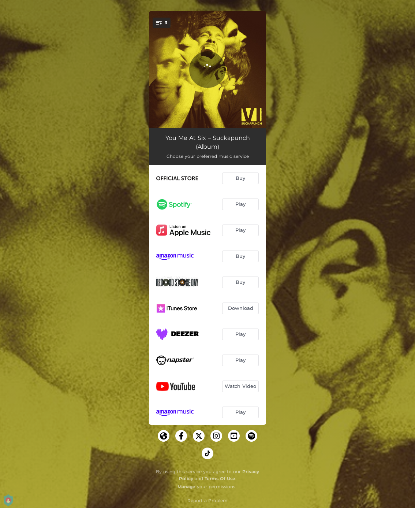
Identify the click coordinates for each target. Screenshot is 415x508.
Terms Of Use (220, 478)
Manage (186, 486)
